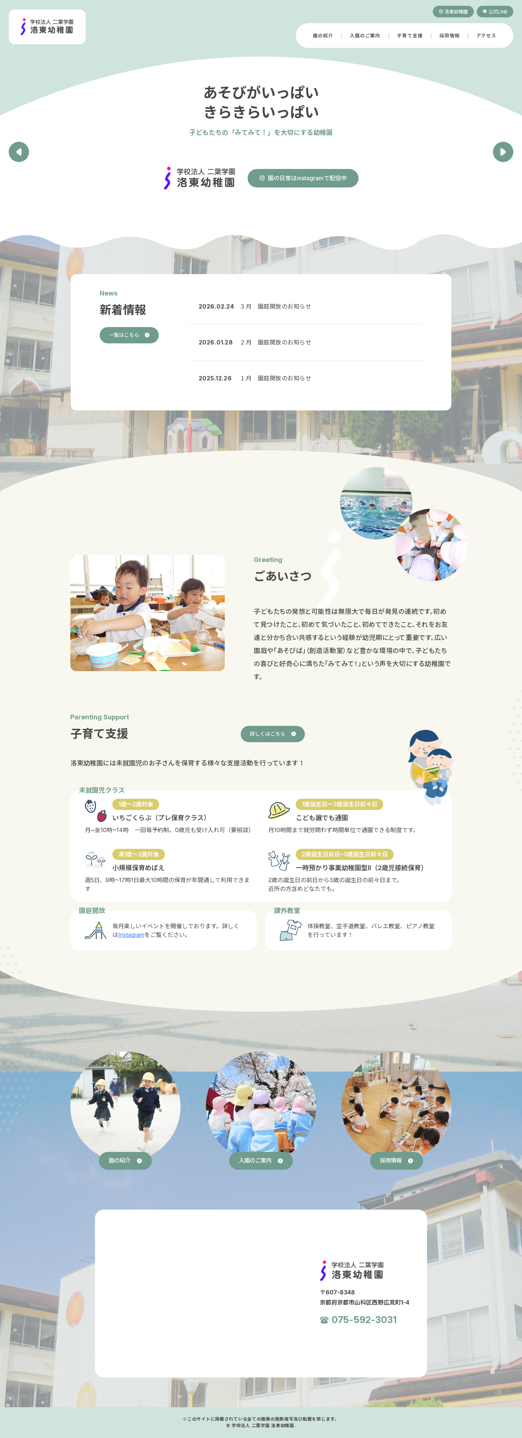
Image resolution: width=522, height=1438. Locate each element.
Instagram (131, 934)
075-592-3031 (364, 1320)
